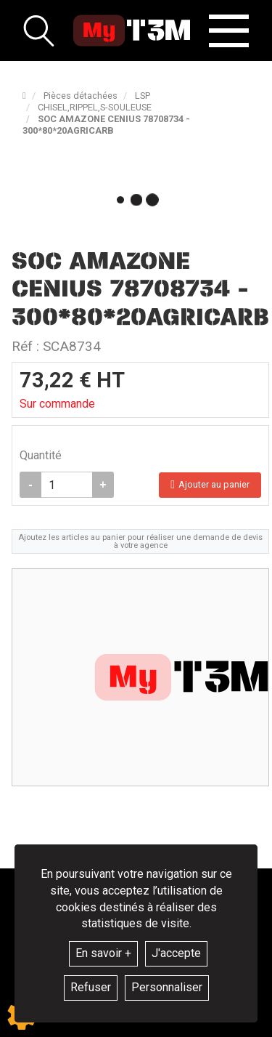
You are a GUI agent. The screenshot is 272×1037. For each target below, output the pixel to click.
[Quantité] (66, 485)
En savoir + (103, 953)
